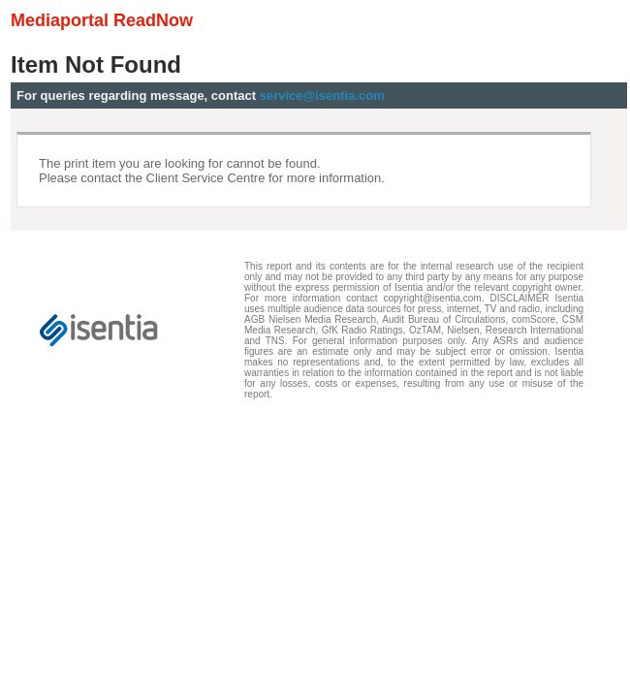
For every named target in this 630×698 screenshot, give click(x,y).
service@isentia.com (322, 95)
